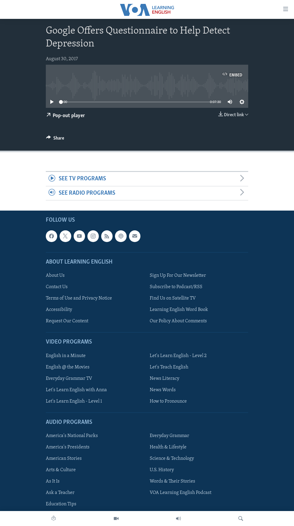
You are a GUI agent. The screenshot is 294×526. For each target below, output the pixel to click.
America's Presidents (68, 447)
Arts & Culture (61, 470)
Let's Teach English (169, 367)
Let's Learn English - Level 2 (178, 355)
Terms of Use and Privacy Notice (79, 298)
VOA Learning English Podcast (180, 492)
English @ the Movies (68, 367)
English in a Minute (66, 355)
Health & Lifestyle (168, 447)
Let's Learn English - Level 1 (74, 401)
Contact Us (57, 287)
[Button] (55, 139)
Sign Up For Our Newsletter (178, 275)
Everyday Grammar (169, 435)
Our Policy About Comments (178, 321)
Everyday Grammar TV (69, 378)
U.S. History (162, 470)
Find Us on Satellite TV (173, 298)
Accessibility (59, 309)
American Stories (64, 458)
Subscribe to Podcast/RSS (176, 287)
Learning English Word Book (179, 309)
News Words (163, 390)
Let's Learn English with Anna (76, 390)
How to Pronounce (168, 401)
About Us (55, 275)
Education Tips (61, 504)
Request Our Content (67, 321)
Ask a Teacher (60, 492)
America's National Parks (72, 435)
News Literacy (164, 378)
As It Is (53, 481)
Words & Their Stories (172, 481)
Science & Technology (172, 458)
